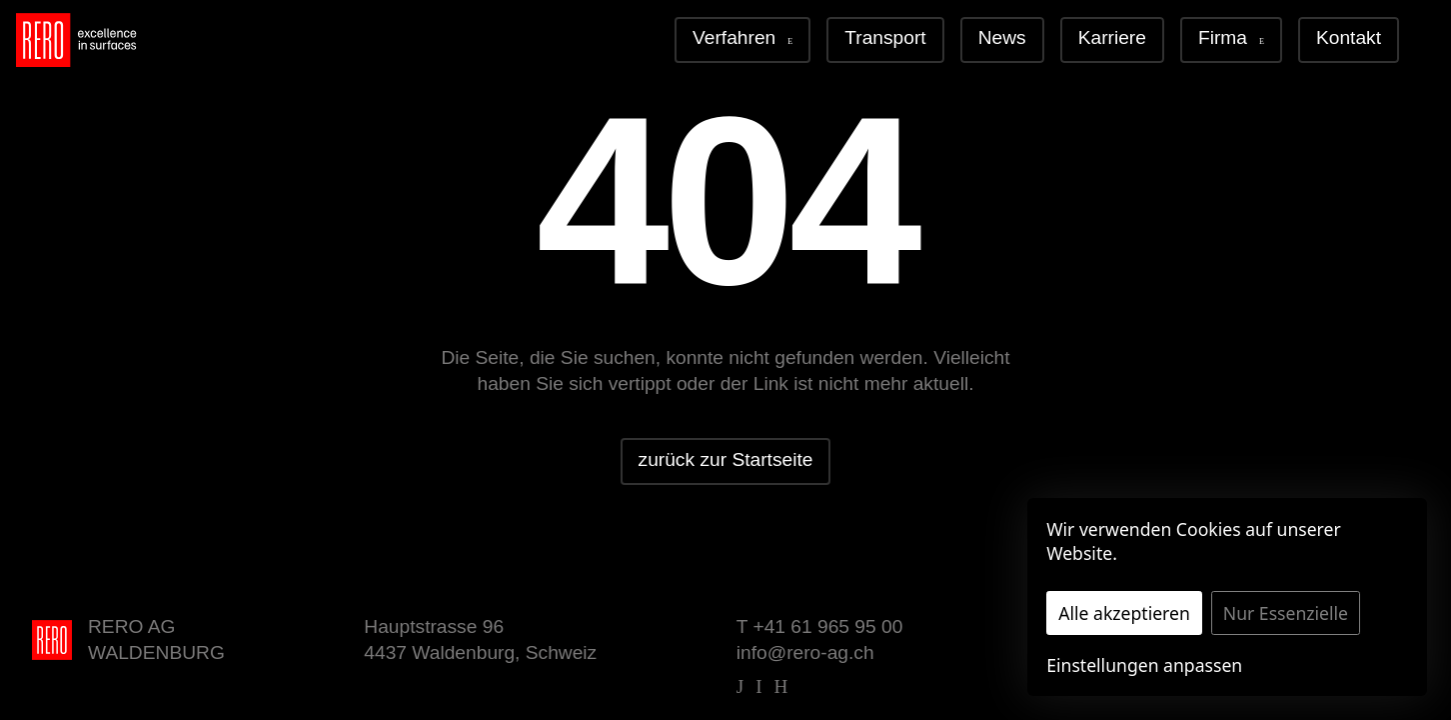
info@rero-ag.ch (805, 652)
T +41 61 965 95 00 (819, 626)
